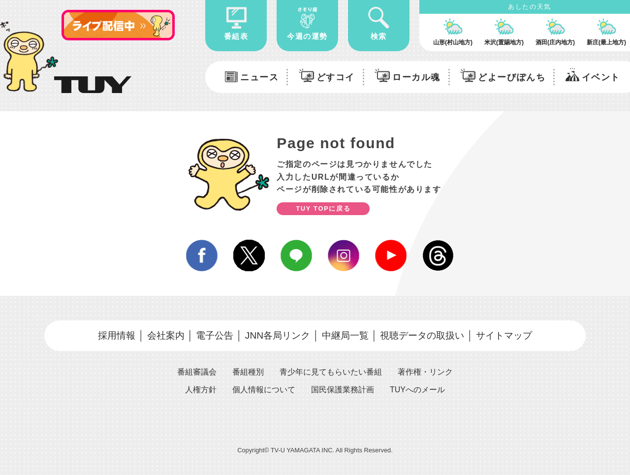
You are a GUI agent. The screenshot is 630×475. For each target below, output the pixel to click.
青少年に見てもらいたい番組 (331, 372)
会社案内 (166, 335)
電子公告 (214, 335)
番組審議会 (197, 372)
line (296, 255)
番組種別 (248, 372)
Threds (438, 255)
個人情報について (263, 389)
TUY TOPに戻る (323, 208)
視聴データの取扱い (422, 335)
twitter (249, 255)
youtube (391, 255)
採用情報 (116, 335)
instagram (343, 255)
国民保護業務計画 (342, 389)
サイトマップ (504, 335)
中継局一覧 (345, 335)
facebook (202, 255)
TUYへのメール (417, 389)
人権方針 (201, 389)
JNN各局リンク (277, 335)
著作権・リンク (425, 372)
